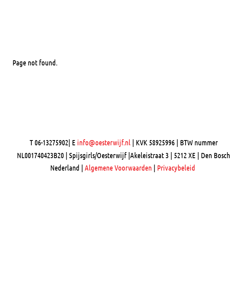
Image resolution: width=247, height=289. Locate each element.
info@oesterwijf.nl (104, 142)
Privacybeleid (176, 167)
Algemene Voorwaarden (118, 167)
